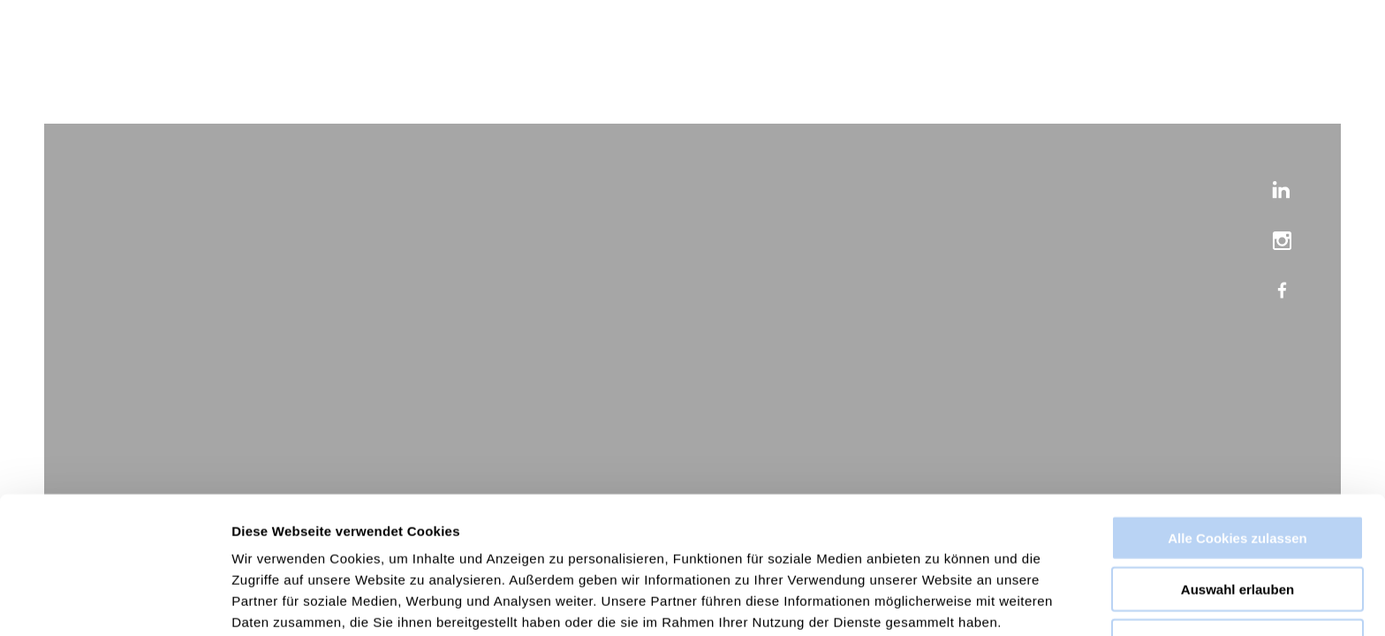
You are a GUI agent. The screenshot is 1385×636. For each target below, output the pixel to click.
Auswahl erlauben (1237, 511)
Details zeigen (939, 601)
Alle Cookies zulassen (1237, 459)
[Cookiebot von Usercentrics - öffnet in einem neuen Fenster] (114, 601)
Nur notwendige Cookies (1237, 563)
